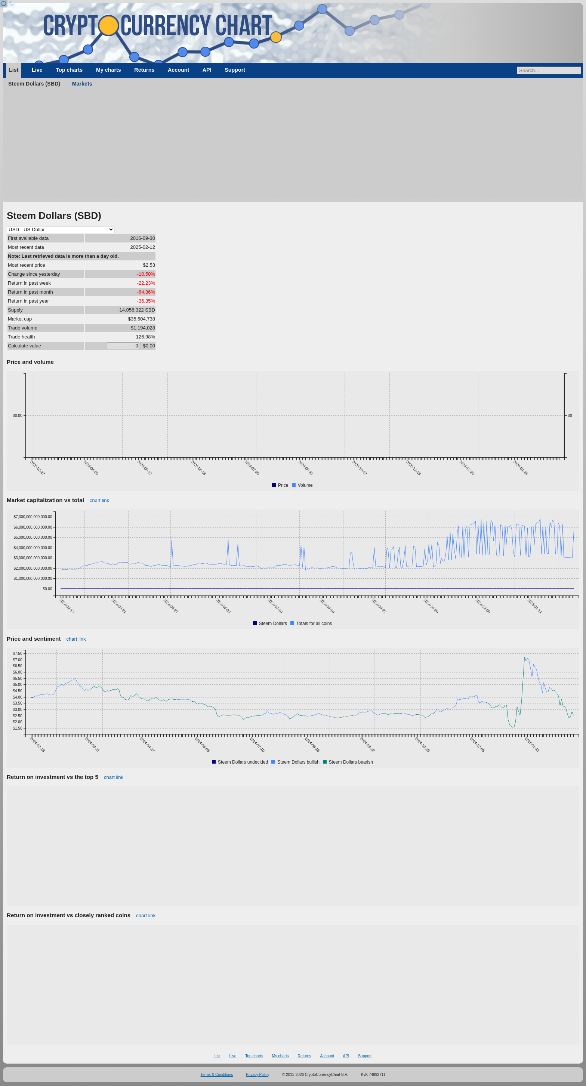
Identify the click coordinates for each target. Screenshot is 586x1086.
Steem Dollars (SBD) (34, 84)
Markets (82, 84)
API (207, 70)
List (13, 70)
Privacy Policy (257, 1075)
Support (235, 70)
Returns (144, 70)
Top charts (69, 70)
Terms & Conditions (217, 1075)
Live (37, 70)
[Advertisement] (293, 145)
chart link (99, 500)
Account (178, 70)
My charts (108, 70)
